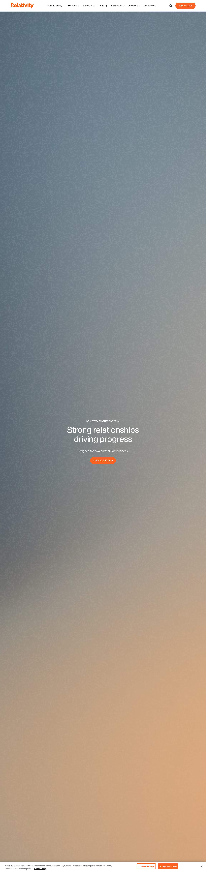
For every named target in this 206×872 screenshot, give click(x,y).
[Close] (201, 868)
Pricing (103, 5)
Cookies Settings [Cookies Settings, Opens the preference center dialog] (146, 868)
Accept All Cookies (168, 868)
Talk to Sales (185, 5)
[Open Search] (171, 5)
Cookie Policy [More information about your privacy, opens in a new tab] (40, 870)
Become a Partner (103, 460)
